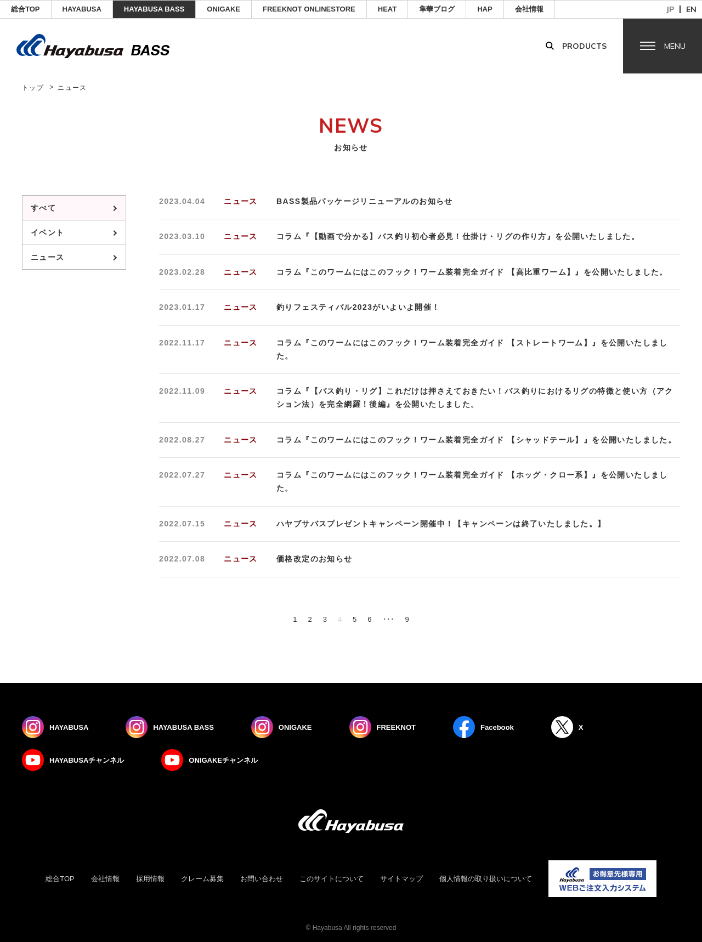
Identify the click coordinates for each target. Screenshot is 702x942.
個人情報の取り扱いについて (485, 878)
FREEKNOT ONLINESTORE (309, 9)
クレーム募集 (202, 878)
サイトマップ (401, 878)
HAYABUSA (82, 9)
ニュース (48, 257)
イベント (48, 232)
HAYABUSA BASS (154, 9)
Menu (675, 46)
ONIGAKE (223, 9)
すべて (43, 207)
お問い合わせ (261, 878)
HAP (484, 9)
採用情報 (150, 878)
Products (584, 46)
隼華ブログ (437, 9)
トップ (33, 87)
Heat (387, 9)
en (691, 9)
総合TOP (25, 9)
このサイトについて (331, 878)
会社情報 (529, 9)
